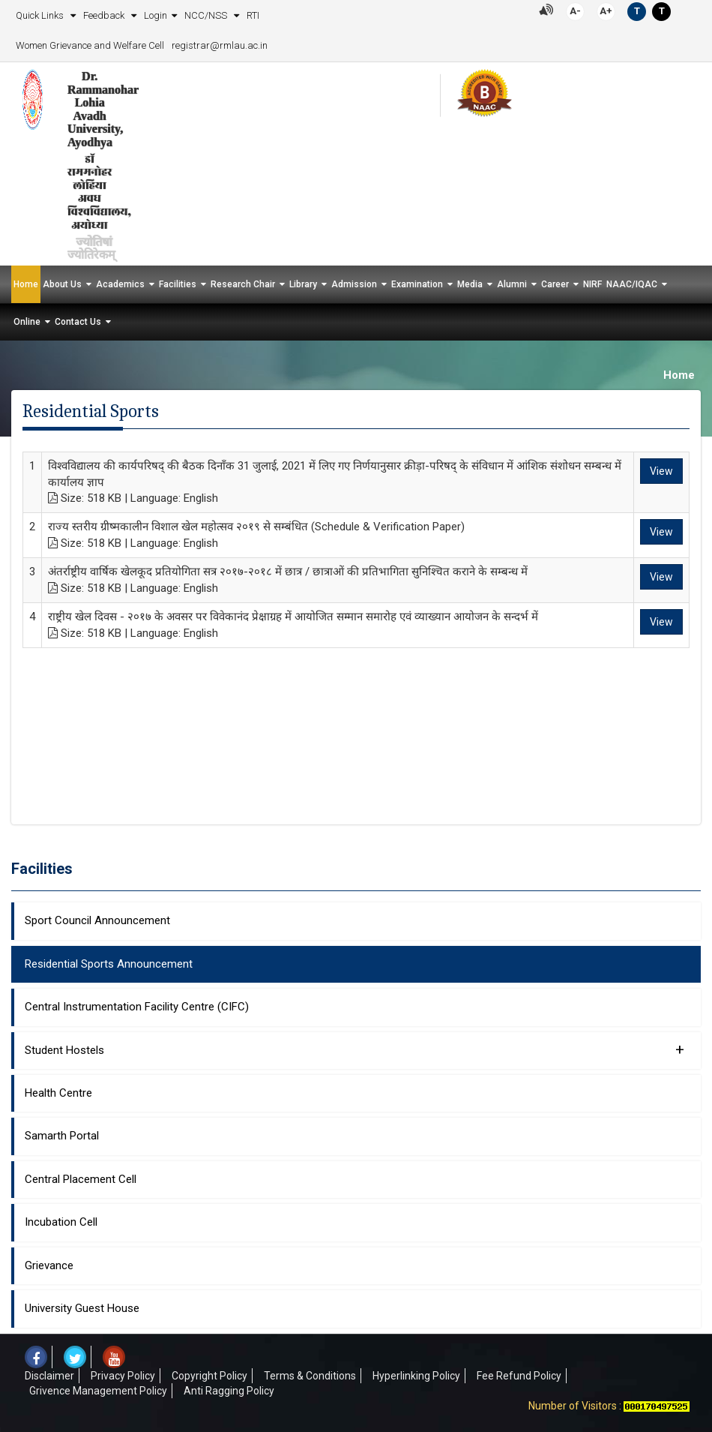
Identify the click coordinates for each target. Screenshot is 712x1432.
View (661, 471)
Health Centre (58, 1093)
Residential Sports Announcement (109, 964)
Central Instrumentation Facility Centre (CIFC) (137, 1006)
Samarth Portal (62, 1135)
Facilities (177, 284)
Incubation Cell (61, 1222)
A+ (606, 11)
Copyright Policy (209, 1376)
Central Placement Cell (80, 1179)
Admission (354, 284)
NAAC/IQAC (631, 284)
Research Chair (243, 284)
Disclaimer (49, 1376)
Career (555, 284)
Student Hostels (354, 1049)
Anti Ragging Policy (229, 1391)
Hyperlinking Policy (416, 1376)
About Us (62, 284)
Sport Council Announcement (97, 920)
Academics (120, 284)
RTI (253, 15)
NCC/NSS (206, 15)
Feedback (105, 15)
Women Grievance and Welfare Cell (90, 45)
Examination (417, 284)
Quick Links (41, 15)
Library (303, 284)
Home (25, 284)
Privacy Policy (123, 1376)
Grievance (49, 1265)
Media (470, 284)
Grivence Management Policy (98, 1391)
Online (26, 322)
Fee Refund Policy (519, 1376)
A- (575, 11)
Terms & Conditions (310, 1376)
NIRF (592, 284)
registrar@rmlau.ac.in (220, 45)
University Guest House (82, 1308)
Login (155, 15)
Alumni (512, 284)
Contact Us (78, 322)
